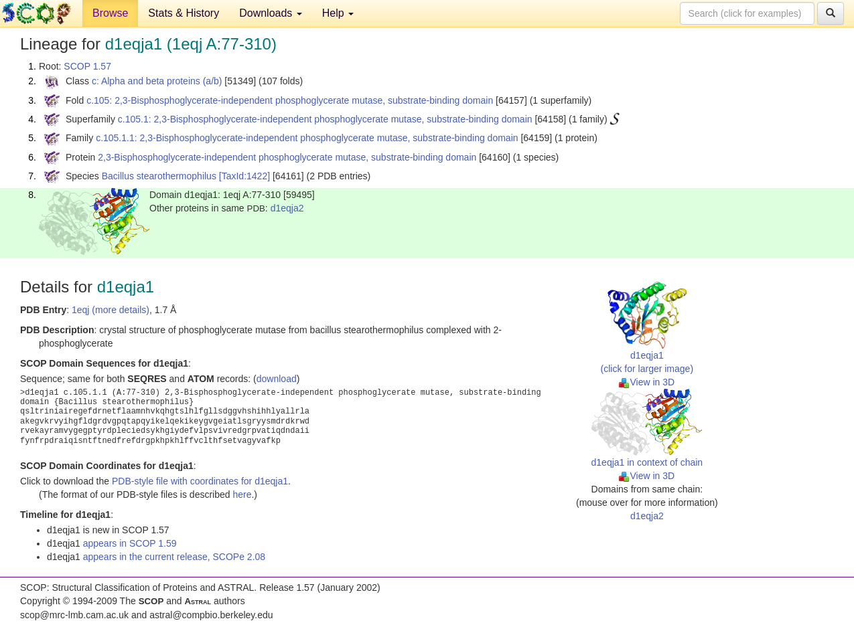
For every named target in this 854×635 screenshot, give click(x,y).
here (241, 494)
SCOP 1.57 (87, 66)
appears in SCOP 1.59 (130, 543)
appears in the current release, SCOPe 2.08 (174, 556)
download (277, 378)
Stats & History (183, 13)
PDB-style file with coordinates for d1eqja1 (200, 481)
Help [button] (338, 13)
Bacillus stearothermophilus (159, 176)
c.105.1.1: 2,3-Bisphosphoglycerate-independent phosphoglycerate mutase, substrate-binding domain (307, 137)
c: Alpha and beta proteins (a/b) (157, 81)
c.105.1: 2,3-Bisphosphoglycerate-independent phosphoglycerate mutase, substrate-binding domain (325, 119)
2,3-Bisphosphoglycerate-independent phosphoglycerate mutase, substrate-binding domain (287, 157)
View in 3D (646, 382)
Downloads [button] (270, 13)
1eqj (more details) (110, 309)
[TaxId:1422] (244, 176)
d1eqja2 (287, 208)
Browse (110, 13)
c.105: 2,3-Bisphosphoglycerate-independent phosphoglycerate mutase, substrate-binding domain (289, 100)
